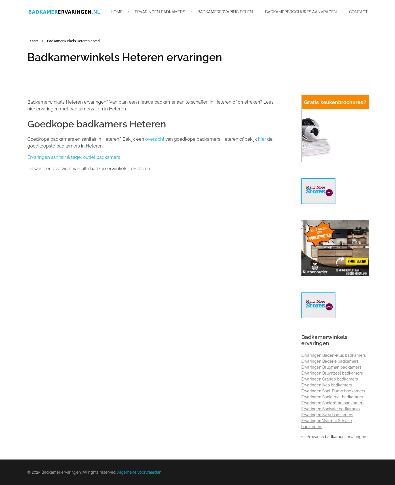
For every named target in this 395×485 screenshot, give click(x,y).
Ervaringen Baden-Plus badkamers (333, 355)
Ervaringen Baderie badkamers (330, 361)
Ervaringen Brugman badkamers (331, 367)
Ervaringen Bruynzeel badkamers (332, 373)
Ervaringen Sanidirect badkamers (332, 397)
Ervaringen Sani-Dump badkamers (333, 391)
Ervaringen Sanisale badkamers (330, 409)
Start (34, 41)
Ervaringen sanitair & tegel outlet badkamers (74, 157)
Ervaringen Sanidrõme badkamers (332, 403)
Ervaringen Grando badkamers (329, 379)
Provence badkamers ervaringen (336, 436)
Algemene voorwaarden (139, 472)
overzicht (154, 139)
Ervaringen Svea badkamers (327, 415)
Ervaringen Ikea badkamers (326, 385)
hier (262, 139)
